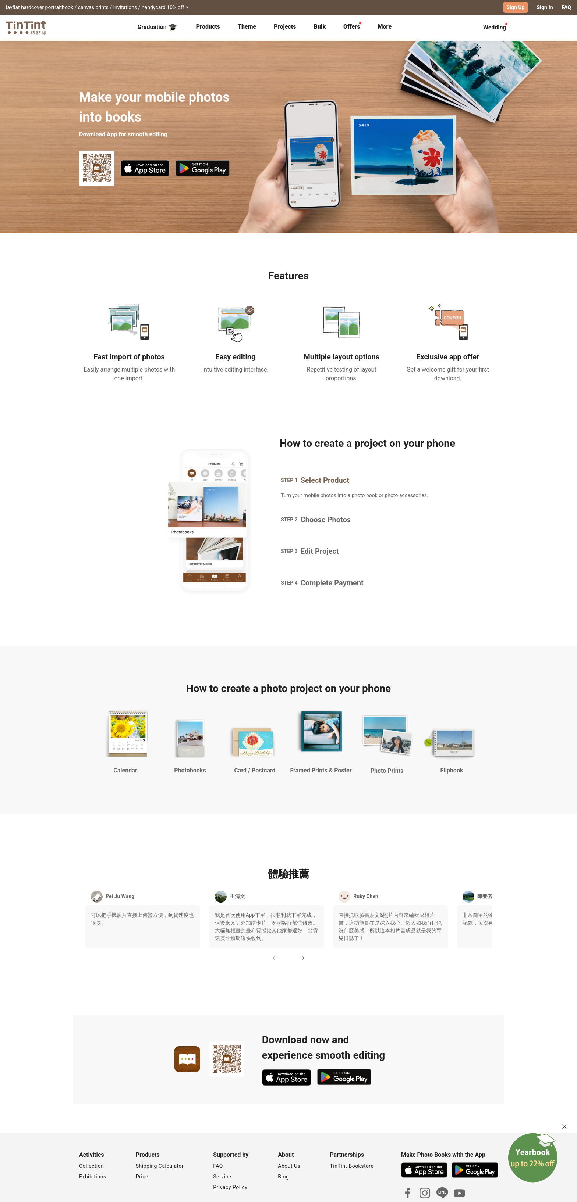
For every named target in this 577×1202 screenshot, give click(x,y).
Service (222, 1177)
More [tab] (385, 26)
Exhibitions (92, 1177)
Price (142, 1177)
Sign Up (516, 7)
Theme (247, 26)
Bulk (320, 26)
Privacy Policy (230, 1187)
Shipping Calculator (160, 1166)
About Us (289, 1166)
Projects (285, 26)
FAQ (566, 7)
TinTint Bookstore (352, 1166)
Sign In (545, 7)
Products (208, 26)
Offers (351, 26)
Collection (91, 1166)
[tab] (208, 27)
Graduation (157, 27)
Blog (283, 1177)
